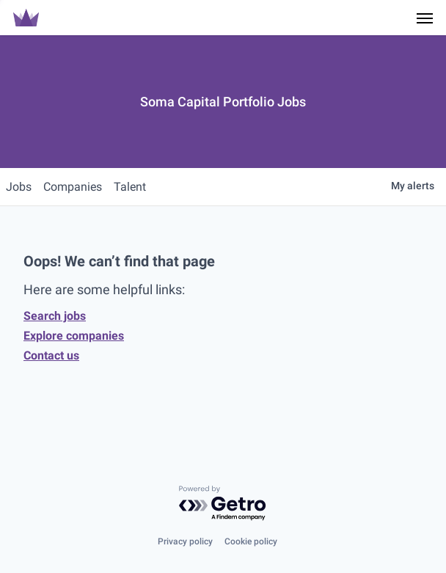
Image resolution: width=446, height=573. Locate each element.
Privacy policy (185, 541)
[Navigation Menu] (425, 17)
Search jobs (54, 316)
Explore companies (73, 336)
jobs (19, 187)
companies (72, 187)
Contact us (51, 355)
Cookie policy (250, 541)
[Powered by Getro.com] (223, 504)
